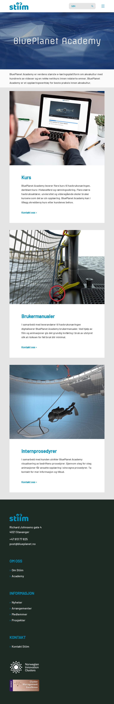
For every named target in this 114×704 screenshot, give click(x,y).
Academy (17, 576)
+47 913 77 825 (19, 539)
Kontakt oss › (29, 212)
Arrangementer (21, 608)
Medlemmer (18, 614)
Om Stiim (16, 570)
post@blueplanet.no (23, 544)
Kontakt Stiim (19, 646)
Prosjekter (17, 620)
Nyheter (16, 602)
